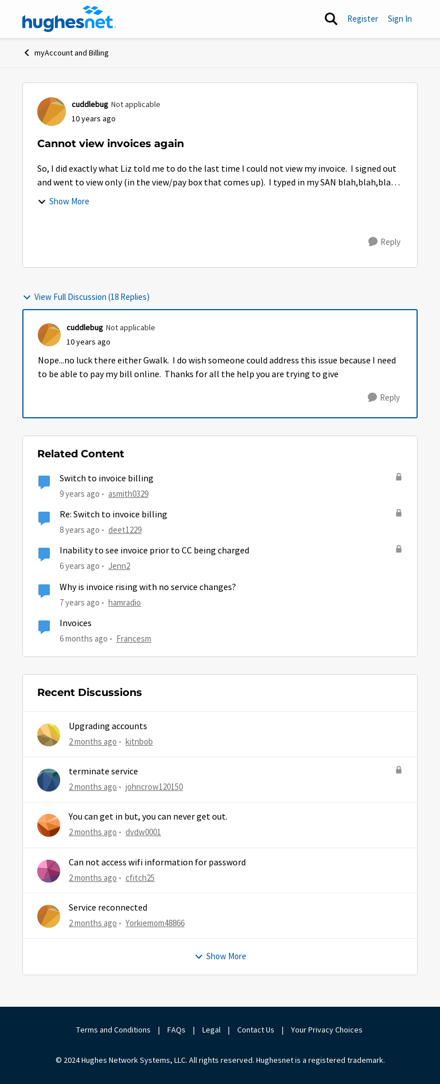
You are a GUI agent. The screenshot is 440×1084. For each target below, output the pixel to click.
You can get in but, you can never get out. (148, 816)
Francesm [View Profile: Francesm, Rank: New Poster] (133, 638)
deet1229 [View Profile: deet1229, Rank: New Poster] (125, 529)
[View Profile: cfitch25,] (48, 871)
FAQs (176, 1029)
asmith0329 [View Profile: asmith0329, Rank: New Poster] (128, 493)
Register (362, 18)
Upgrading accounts (108, 726)
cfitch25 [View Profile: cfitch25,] (140, 877)
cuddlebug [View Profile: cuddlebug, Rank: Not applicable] (90, 104)
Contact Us (255, 1029)
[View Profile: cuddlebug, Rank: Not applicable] (51, 111)
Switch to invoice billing (107, 478)
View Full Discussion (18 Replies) (86, 296)
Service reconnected (108, 907)
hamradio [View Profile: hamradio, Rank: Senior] (124, 601)
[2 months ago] (93, 741)
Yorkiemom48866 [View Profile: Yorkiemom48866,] (154, 922)
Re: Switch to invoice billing (113, 514)
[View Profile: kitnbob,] (48, 734)
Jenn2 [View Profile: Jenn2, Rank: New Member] (119, 565)
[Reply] (384, 242)
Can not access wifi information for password (157, 862)
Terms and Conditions (113, 1029)
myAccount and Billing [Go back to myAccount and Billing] (65, 53)
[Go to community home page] (69, 19)
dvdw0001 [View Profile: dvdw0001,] (143, 831)
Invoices (76, 623)
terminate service (103, 771)
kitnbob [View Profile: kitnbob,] (139, 740)
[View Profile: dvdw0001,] (48, 825)
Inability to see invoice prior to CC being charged (154, 550)
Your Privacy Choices (327, 1029)
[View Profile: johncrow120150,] (48, 780)
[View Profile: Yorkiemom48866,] (48, 916)
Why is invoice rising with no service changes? (148, 587)
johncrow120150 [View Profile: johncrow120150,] (154, 786)
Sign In (400, 18)
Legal (211, 1029)
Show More (63, 201)
